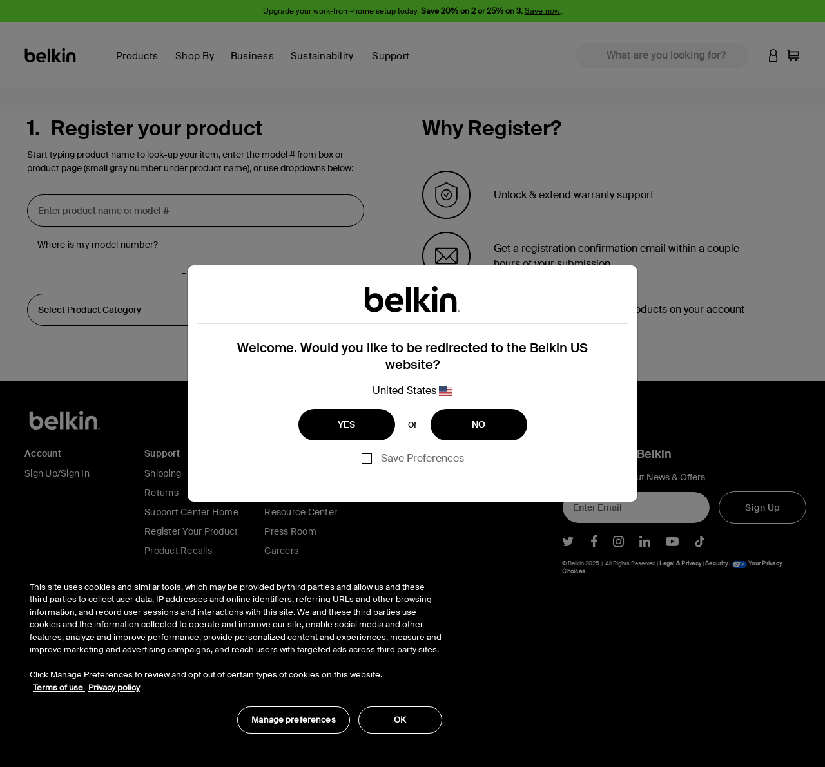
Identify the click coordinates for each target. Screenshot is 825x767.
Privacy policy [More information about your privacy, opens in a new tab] (114, 687)
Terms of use (59, 687)
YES (347, 424)
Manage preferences (293, 719)
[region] (235, 650)
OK (400, 719)
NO (479, 424)
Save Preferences (422, 458)
